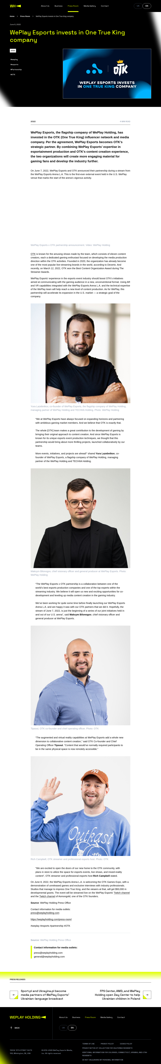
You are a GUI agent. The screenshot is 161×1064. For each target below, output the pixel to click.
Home (12, 16)
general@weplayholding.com (49, 956)
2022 (13, 50)
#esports (14, 64)
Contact (105, 6)
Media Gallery (90, 6)
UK (138, 6)
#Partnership (16, 69)
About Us (45, 6)
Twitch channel (122, 892)
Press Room (73, 6)
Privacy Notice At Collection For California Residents (107, 1048)
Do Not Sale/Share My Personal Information (102, 1060)
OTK (33, 254)
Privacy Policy (107, 1044)
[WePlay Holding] (15, 6)
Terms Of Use (88, 1044)
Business (59, 6)
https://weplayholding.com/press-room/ (51, 919)
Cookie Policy (126, 1044)
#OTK (13, 74)
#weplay (14, 59)
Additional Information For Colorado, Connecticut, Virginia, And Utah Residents (114, 1054)
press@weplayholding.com (45, 913)
